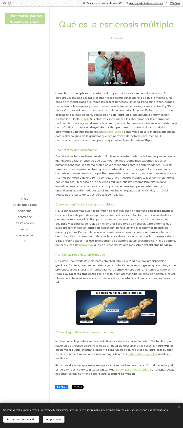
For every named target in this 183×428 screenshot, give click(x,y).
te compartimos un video (132, 369)
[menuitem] (25, 199)
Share (62, 387)
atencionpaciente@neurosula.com (146, 3)
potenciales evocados (142, 354)
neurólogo (86, 245)
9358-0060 (175, 3)
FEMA (85, 119)
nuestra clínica (113, 132)
